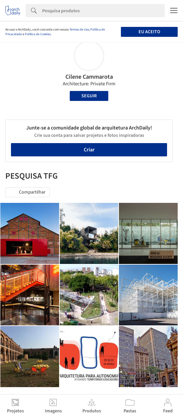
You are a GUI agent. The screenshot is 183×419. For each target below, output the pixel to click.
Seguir (89, 96)
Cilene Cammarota (89, 77)
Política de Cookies (38, 34)
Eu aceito (149, 32)
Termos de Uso (79, 29)
